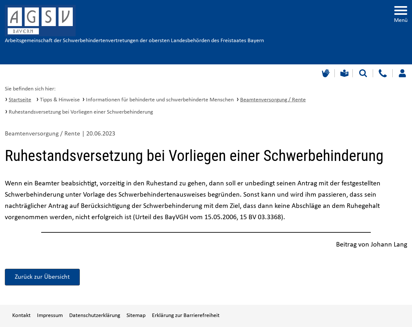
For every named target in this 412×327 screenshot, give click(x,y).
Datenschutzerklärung (94, 316)
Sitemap (135, 316)
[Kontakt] (382, 73)
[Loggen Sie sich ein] (402, 73)
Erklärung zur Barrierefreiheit (186, 316)
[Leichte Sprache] (343, 73)
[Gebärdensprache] (325, 73)
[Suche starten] (363, 73)
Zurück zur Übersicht (42, 277)
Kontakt (21, 316)
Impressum (50, 316)
